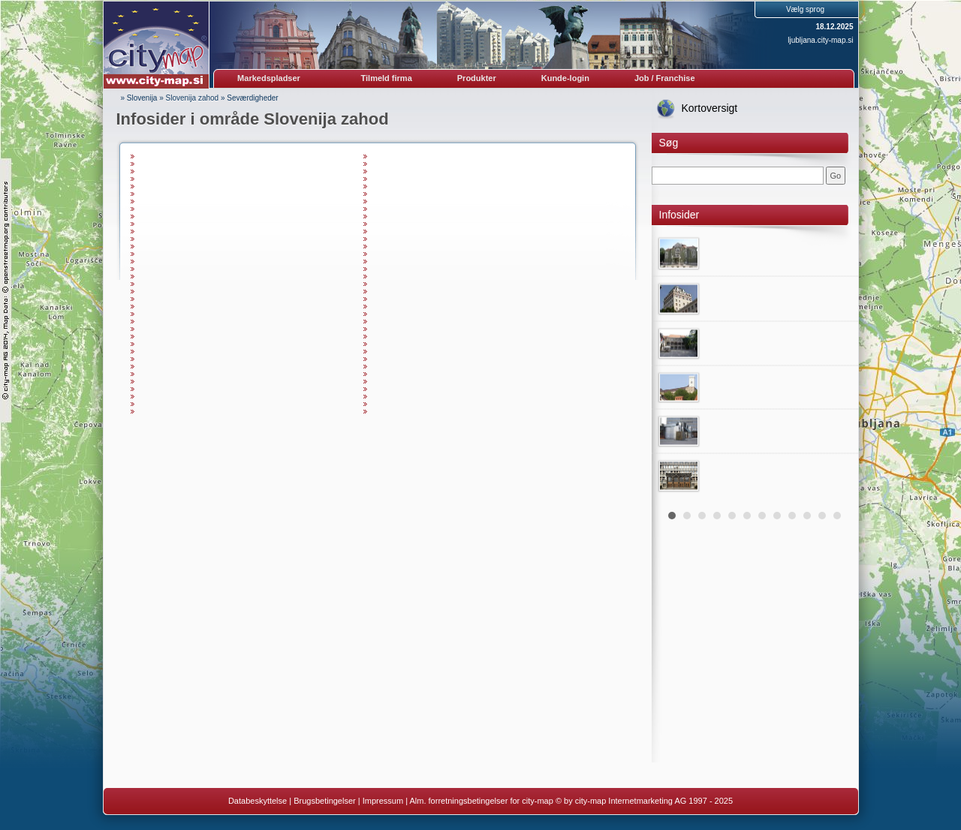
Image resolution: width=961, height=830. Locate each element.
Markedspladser (268, 78)
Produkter (476, 78)
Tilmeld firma (386, 78)
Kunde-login (565, 78)
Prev (671, 364)
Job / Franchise (664, 78)
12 (837, 515)
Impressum (383, 800)
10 (807, 515)
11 (822, 515)
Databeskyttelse (257, 800)
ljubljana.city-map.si (820, 40)
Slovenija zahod (192, 98)
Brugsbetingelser (325, 800)
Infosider (679, 215)
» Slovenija (139, 98)
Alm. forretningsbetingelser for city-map (481, 800)
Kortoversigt (710, 108)
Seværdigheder (252, 98)
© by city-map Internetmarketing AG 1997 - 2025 (644, 800)
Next (839, 364)
